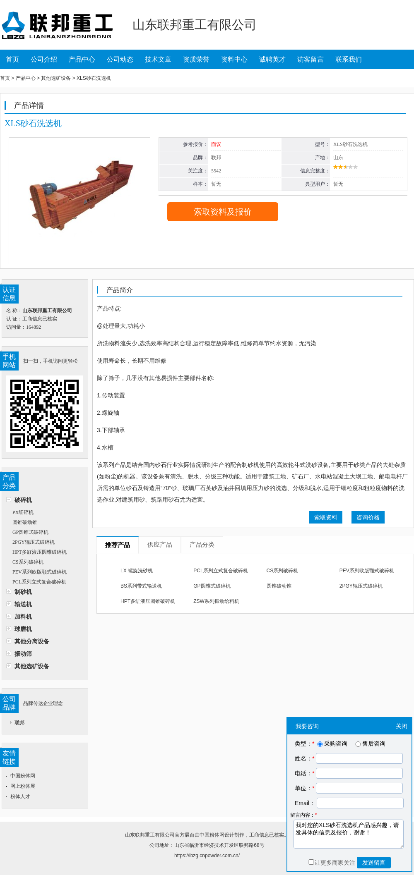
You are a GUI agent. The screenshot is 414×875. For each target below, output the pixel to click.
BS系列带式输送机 (141, 586)
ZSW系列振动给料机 (216, 601)
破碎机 (23, 500)
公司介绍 (44, 59)
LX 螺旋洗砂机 (136, 571)
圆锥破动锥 (24, 522)
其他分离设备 (31, 641)
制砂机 (23, 591)
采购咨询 (331, 743)
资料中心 (234, 59)
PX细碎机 (23, 512)
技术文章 (158, 59)
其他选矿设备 (31, 666)
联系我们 (348, 59)
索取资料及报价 (223, 211)
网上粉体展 (22, 786)
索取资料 (325, 517)
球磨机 (23, 629)
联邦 (19, 723)
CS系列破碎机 (27, 562)
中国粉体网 (22, 776)
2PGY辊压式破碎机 (33, 542)
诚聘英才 (272, 59)
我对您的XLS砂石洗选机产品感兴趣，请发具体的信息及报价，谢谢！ (349, 834)
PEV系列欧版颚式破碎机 (39, 572)
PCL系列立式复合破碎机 (39, 582)
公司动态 (120, 59)
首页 (12, 59)
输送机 (23, 604)
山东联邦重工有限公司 (150, 835)
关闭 (401, 726)
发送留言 (373, 862)
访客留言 (310, 59)
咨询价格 (368, 517)
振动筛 (23, 653)
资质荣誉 (196, 59)
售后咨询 (369, 743)
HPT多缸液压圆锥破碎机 (39, 552)
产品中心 (82, 59)
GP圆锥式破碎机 (30, 532)
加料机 (23, 616)
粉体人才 (20, 796)
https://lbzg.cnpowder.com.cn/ (207, 855)
